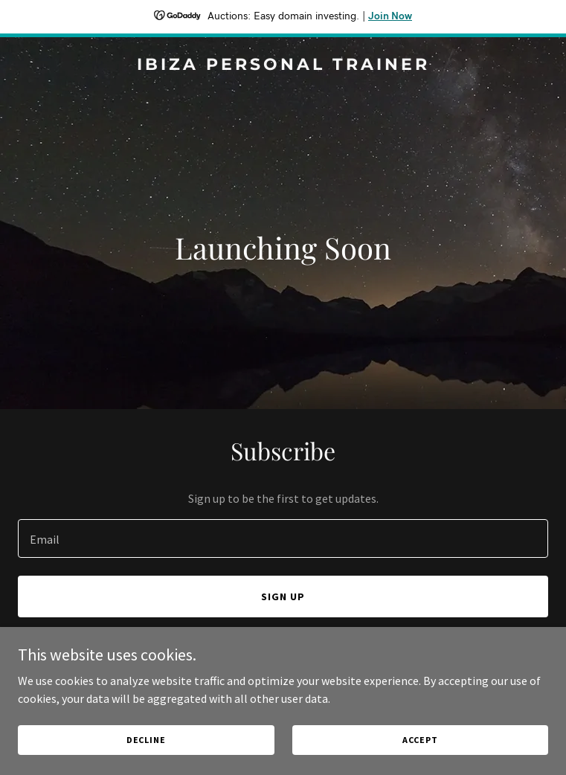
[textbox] (283, 538)
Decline (146, 739)
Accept (420, 739)
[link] (283, 65)
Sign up (283, 596)
